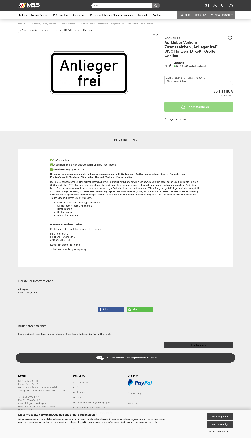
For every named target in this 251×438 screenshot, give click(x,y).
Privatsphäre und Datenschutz (91, 407)
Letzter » (57, 30)
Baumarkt (143, 15)
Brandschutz (78, 15)
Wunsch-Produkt (222, 15)
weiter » (45, 30)
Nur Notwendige (220, 424)
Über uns (200, 15)
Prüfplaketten (60, 15)
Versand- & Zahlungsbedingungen (93, 402)
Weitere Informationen (220, 431)
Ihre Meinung (198, 345)
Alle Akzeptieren (220, 416)
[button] (207, 5)
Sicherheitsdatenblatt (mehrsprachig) (68, 249)
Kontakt (185, 15)
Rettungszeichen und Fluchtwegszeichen (111, 15)
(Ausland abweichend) (197, 66)
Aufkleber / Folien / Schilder (34, 15)
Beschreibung (125, 140)
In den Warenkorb (195, 106)
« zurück (34, 30)
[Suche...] (156, 5)
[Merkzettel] (223, 5)
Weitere (157, 15)
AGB (78, 397)
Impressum (82, 382)
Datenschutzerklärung (150, 422)
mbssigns (155, 34)
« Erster (23, 30)
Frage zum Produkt (177, 119)
